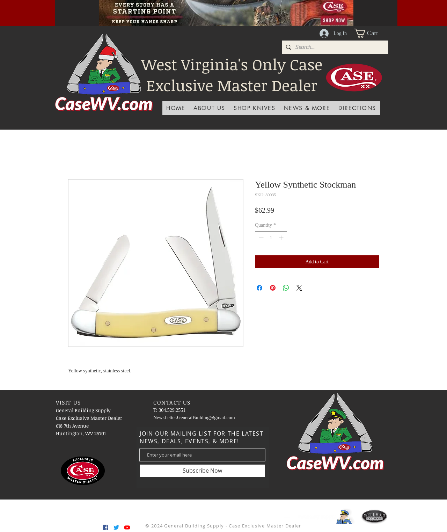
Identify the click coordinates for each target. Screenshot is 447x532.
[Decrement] (260, 238)
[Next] (380, 13)
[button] (371, 33)
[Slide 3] (209, 10)
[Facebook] (105, 527)
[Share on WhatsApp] (286, 288)
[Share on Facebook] (259, 288)
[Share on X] (299, 288)
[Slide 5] (226, 10)
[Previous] (72, 13)
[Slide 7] (244, 10)
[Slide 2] (218, 10)
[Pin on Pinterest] (273, 288)
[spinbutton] (271, 238)
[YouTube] (127, 527)
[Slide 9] (261, 10)
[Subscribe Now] (202, 470)
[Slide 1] (200, 10)
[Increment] (281, 238)
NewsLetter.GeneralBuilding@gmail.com (194, 417)
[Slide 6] (235, 10)
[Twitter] (116, 527)
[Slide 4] (191, 10)
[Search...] (334, 47)
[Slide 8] (252, 10)
